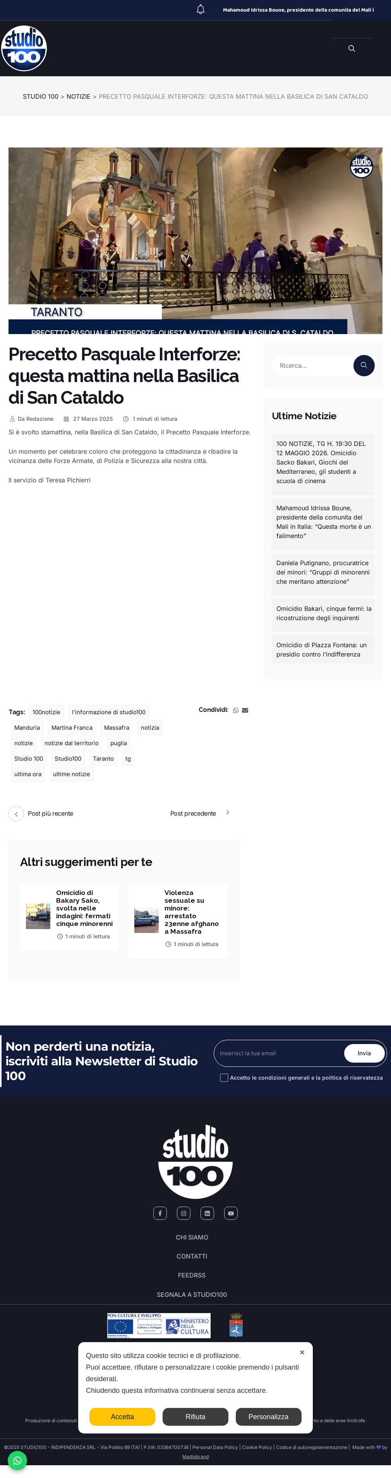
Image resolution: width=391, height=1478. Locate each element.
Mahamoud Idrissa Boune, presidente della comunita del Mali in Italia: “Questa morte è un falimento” (323, 522)
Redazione (31, 418)
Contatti (192, 1263)
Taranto (138, 759)
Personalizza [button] (268, 1417)
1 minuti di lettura (149, 418)
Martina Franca (74, 728)
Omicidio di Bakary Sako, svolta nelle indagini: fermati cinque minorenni (82, 913)
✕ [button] (302, 1352)
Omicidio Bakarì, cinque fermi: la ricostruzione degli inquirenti (324, 613)
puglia (23, 759)
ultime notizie (91, 774)
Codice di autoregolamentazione (311, 1460)
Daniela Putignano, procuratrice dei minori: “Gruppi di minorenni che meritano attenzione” (323, 572)
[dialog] (195, 1387)
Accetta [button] (122, 1417)
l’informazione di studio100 (113, 712)
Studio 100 (59, 759)
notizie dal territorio (105, 743)
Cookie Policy (257, 1460)
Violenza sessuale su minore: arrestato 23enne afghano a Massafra (193, 913)
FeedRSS (192, 1285)
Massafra (121, 728)
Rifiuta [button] (195, 1417)
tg (17, 774)
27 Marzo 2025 (88, 418)
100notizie (47, 712)
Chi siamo (192, 1241)
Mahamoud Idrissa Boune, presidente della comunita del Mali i (298, 10)
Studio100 (100, 759)
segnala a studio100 (192, 1306)
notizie (55, 743)
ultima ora (46, 774)
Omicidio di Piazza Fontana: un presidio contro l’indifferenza (321, 649)
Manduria (27, 728)
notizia (24, 743)
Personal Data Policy (215, 1460)
